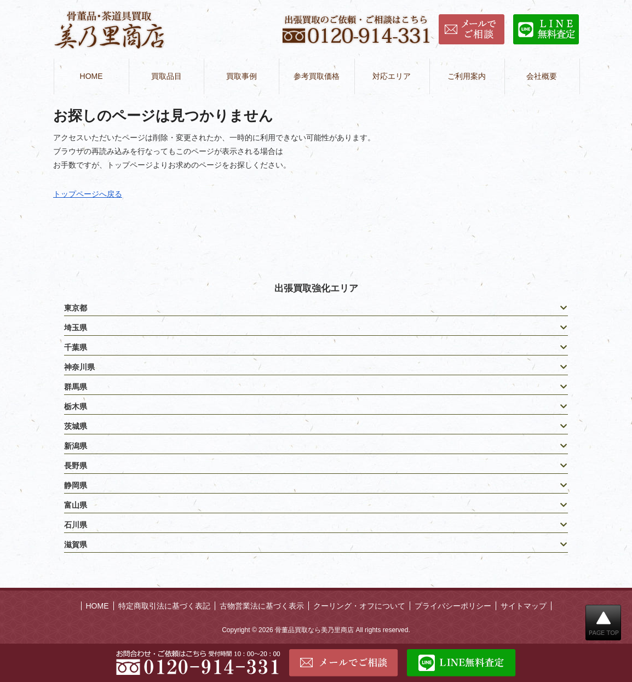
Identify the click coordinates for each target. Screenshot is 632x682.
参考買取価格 (317, 76)
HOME (91, 76)
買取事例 (241, 76)
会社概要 (541, 76)
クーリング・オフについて (359, 605)
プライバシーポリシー (453, 605)
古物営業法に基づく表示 (262, 605)
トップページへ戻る (87, 194)
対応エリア (391, 76)
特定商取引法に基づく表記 (164, 605)
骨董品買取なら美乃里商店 (314, 630)
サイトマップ (524, 605)
